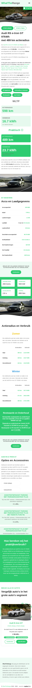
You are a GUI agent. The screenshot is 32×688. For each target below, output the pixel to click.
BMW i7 (7, 66)
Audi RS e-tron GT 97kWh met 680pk (13, 45)
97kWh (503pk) (20, 626)
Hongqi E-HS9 (19, 66)
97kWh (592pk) (12, 626)
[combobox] (10, 483)
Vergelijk (27, 8)
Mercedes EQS (18, 70)
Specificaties (21, 641)
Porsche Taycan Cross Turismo (14, 68)
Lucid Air (12, 66)
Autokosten (16, 272)
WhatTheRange (6, 686)
